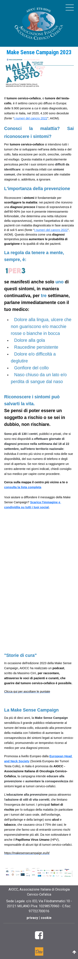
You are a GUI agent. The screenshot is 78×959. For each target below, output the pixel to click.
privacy (33, 918)
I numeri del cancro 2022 (30, 118)
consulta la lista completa (22, 487)
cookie (46, 918)
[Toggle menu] (69, 7)
